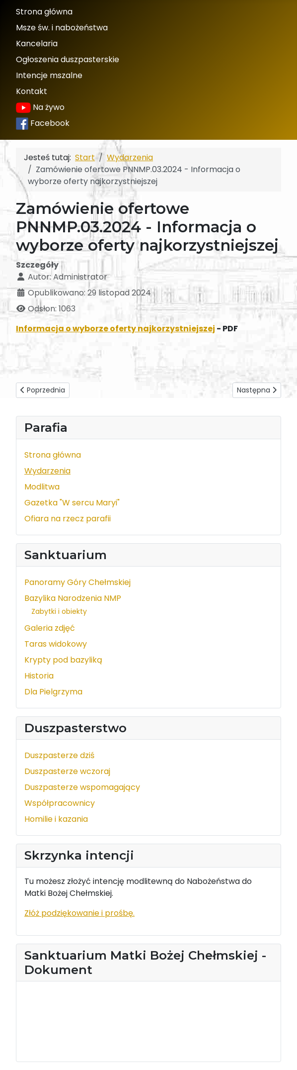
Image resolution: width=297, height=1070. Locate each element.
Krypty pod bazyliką (63, 660)
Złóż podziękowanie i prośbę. (79, 913)
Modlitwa (42, 486)
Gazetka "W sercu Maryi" (72, 502)
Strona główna (44, 11)
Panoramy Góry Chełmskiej (77, 582)
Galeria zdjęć (49, 628)
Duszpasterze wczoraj (67, 771)
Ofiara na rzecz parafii (67, 518)
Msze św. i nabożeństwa (62, 27)
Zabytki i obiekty (59, 611)
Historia (39, 675)
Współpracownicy (59, 803)
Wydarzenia (47, 471)
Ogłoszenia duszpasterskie (67, 59)
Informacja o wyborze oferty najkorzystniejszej (115, 328)
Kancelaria (37, 43)
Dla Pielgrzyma (53, 691)
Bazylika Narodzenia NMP (72, 598)
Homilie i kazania (56, 819)
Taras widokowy (55, 644)
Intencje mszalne (49, 75)
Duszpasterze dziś (59, 755)
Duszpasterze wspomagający (82, 787)
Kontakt (31, 91)
